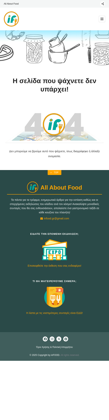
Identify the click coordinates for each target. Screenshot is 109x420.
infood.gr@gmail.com (54, 218)
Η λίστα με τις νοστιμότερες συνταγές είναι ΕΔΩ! (54, 312)
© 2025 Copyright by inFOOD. (45, 355)
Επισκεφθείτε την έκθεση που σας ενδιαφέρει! (54, 265)
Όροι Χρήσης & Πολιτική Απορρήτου (54, 347)
